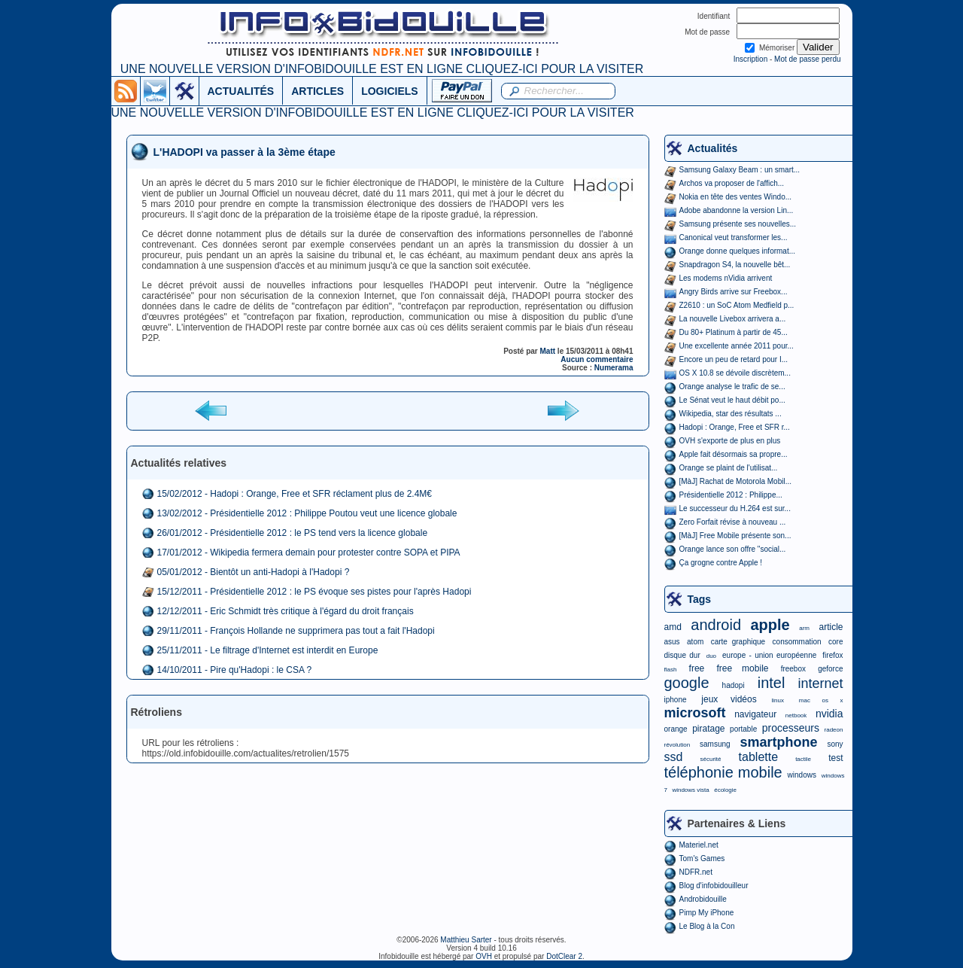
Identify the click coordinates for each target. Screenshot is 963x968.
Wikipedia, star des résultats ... (730, 413)
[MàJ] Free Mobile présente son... (735, 535)
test (835, 758)
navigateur (755, 714)
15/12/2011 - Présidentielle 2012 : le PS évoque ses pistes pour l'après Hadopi (314, 591)
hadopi (733, 685)
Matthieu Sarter (465, 940)
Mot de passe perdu (807, 59)
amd (673, 627)
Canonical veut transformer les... (733, 237)
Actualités (713, 148)
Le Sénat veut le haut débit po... (732, 400)
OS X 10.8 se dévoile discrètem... (735, 373)
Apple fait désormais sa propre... (733, 454)
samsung (715, 744)
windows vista (690, 790)
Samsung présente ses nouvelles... (738, 224)
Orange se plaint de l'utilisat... (728, 468)
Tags (700, 599)
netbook (796, 715)
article (831, 627)
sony (835, 744)
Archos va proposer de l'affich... (732, 183)
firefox (832, 655)
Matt (548, 351)
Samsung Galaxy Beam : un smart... (739, 170)
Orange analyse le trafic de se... (732, 386)
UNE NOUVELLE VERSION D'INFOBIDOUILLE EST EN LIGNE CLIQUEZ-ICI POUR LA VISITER (381, 68)
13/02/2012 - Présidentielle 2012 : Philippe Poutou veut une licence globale (307, 513)
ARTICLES (317, 91)
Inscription (751, 59)
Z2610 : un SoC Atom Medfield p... (736, 305)
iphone (675, 700)
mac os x (821, 700)
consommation (797, 642)
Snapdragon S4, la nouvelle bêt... (735, 264)
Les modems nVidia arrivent (726, 278)
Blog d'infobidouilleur (714, 885)
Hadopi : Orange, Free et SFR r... (734, 427)
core (835, 642)
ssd (673, 756)
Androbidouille (703, 899)
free (697, 668)
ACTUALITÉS (241, 91)
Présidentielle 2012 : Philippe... (730, 495)
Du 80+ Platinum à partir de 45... (733, 332)
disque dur (682, 655)
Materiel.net (698, 845)
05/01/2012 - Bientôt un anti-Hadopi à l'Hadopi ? (253, 572)
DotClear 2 (564, 956)
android (716, 624)
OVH (483, 956)
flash (670, 669)
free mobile (742, 668)
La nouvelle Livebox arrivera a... (732, 319)
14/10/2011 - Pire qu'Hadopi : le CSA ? (234, 670)
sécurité (710, 759)
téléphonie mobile (723, 772)
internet (820, 683)
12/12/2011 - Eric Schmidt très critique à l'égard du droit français (285, 611)
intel (771, 682)
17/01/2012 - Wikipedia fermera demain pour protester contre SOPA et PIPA (308, 552)
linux (778, 700)
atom (695, 642)
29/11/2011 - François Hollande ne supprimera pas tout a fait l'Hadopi (296, 631)
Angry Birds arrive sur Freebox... (733, 292)
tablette (758, 756)
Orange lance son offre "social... (732, 549)
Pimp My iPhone (706, 913)
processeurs (790, 728)
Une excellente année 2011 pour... (736, 346)
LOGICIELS (389, 91)
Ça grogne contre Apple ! (721, 563)
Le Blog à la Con (707, 926)
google (686, 682)
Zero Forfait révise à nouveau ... (732, 522)
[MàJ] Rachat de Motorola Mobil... (735, 481)
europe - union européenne (769, 655)
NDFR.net (695, 872)
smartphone (778, 742)
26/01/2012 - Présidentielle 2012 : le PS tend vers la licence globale (292, 533)
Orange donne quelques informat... (737, 251)
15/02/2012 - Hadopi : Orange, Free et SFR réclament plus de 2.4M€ (295, 494)
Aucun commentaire (596, 359)
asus (672, 642)
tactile (803, 759)
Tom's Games (702, 858)
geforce (830, 669)
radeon (834, 729)
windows (802, 775)
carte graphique (738, 642)
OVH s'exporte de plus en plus (730, 441)
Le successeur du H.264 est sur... (735, 508)
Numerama (613, 368)
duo (711, 656)
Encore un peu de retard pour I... (733, 359)
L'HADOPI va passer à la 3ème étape (244, 152)
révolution (677, 744)
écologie (725, 790)
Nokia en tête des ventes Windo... (735, 197)
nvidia (829, 714)
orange (676, 729)
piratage (708, 728)
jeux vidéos (728, 699)
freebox (793, 669)
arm (804, 628)
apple (770, 624)
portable (743, 729)
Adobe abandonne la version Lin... (736, 210)
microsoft (695, 712)
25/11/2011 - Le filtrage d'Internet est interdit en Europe (267, 650)
